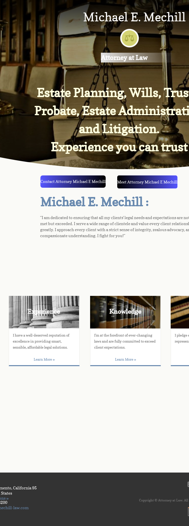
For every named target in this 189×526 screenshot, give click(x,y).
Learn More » (125, 359)
